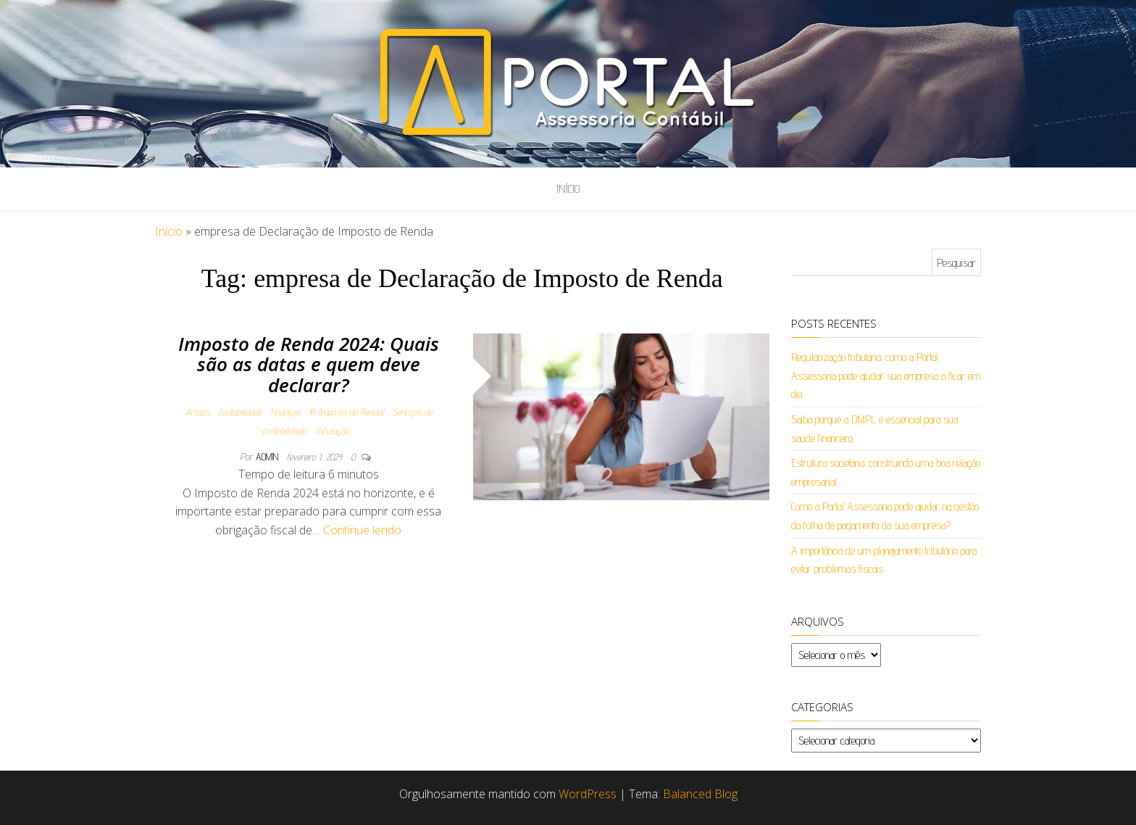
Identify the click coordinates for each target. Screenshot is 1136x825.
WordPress (588, 794)
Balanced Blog (700, 794)
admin (268, 457)
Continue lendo (362, 530)
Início (568, 189)
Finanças (285, 412)
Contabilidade (240, 412)
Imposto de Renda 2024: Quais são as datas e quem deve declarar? (308, 364)
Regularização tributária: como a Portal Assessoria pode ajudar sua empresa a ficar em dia (885, 375)
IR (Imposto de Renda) (346, 412)
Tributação (331, 430)
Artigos (197, 412)
